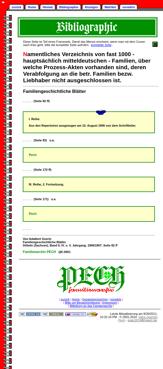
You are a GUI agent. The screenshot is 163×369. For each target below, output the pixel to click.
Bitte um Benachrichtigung (82, 302)
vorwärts (128, 7)
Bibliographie (68, 7)
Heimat (48, 7)
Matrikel (110, 7)
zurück (16, 7)
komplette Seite (101, 45)
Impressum (109, 302)
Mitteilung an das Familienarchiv (91, 305)
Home (32, 7)
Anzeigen (91, 7)
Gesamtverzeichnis (95, 299)
